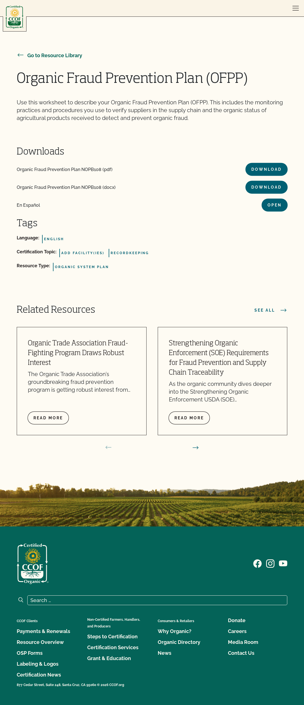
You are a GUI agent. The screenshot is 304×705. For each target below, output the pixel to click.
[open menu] (295, 8)
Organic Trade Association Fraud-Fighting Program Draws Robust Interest (78, 353)
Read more (48, 418)
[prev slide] (108, 447)
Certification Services (112, 647)
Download (266, 169)
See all (270, 310)
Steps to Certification (112, 636)
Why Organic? (174, 631)
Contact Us (241, 653)
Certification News (39, 675)
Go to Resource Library (49, 55)
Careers (237, 631)
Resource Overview (40, 642)
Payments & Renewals (43, 631)
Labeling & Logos (38, 664)
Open (274, 205)
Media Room (243, 642)
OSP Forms (30, 653)
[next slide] (195, 447)
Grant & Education (109, 658)
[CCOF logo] (14, 17)
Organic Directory (179, 642)
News (164, 653)
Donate (236, 620)
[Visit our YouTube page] (283, 563)
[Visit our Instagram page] (270, 563)
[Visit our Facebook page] (257, 563)
